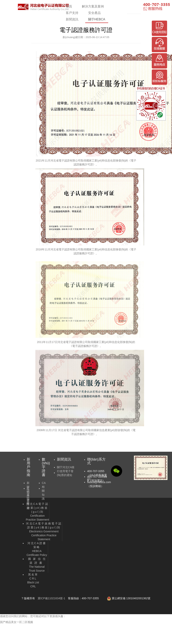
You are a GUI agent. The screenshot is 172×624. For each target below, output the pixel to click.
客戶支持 (72, 13)
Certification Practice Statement (37, 511)
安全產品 (94, 13)
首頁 (69, 6)
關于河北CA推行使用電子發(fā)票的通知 (65, 471)
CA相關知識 (44, 490)
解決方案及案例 (93, 6)
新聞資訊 (72, 19)
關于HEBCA (96, 19)
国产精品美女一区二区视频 (16, 622)
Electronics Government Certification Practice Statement (44, 531)
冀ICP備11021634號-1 (51, 598)
